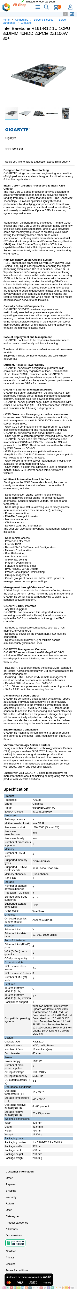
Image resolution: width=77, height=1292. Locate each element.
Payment (11, 1184)
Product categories (17, 1222)
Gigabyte (26, 22)
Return (10, 1203)
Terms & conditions (17, 1270)
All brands (12, 1229)
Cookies (10, 1263)
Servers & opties (43, 19)
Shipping (11, 1190)
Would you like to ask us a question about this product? (37, 161)
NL (65, 14)
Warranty (11, 1197)
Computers (21, 19)
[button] (71, 48)
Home (6, 19)
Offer (9, 1209)
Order (9, 1177)
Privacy (10, 1257)
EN (72, 14)
